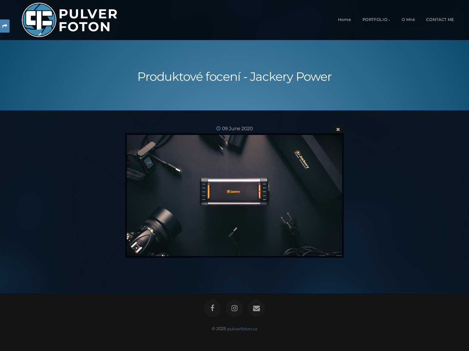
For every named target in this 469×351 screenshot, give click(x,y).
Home (344, 19)
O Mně (408, 19)
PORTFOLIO (375, 19)
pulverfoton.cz (242, 328)
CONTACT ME (440, 19)
